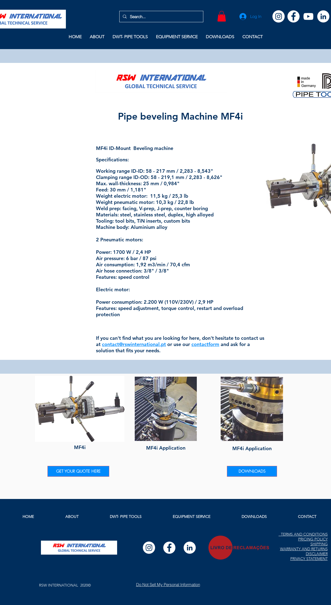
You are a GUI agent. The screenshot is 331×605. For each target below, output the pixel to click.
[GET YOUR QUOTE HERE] (78, 471)
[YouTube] (308, 16)
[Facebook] (293, 16)
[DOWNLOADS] (252, 471)
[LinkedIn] (323, 16)
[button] (221, 16)
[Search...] (161, 16)
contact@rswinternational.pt (134, 344)
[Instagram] (278, 16)
